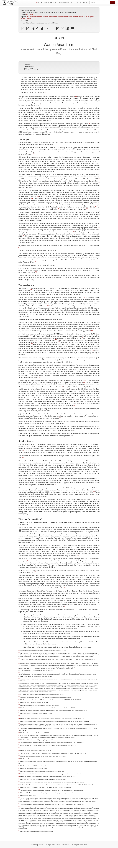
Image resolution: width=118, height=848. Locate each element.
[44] (78, 555)
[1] (44, 92)
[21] (31, 289)
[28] (56, 339)
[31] (93, 350)
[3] (40, 104)
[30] (32, 343)
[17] (23, 235)
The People (27, 64)
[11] (32, 198)
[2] (76, 96)
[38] (76, 430)
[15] (98, 227)
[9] (98, 182)
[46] (35, 571)
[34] (84, 382)
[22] (84, 297)
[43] (94, 491)
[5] (89, 123)
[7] (55, 171)
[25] (92, 330)
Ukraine (28, 19)
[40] (67, 452)
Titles (47, 845)
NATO (85, 17)
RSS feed (41, 845)
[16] (74, 231)
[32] (40, 377)
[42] (55, 484)
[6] (34, 153)
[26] (31, 335)
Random (34, 845)
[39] (24, 450)
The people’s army (29, 66)
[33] (85, 380)
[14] (87, 208)
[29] (59, 341)
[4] (70, 118)
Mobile (73, 845)
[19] (35, 261)
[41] (23, 457)
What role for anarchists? (31, 70)
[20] (36, 272)
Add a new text (82, 845)
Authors (52, 845)
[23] (48, 305)
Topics (58, 845)
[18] (19, 247)
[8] (98, 178)
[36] (74, 405)
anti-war (72, 17)
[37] (60, 417)
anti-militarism (53, 17)
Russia (23, 19)
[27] (82, 337)
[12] (96, 206)
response (91, 17)
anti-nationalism (63, 17)
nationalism (79, 17)
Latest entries (66, 845)
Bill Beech (29, 14)
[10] (38, 196)
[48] (65, 606)
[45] (28, 560)
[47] (65, 587)
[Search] (99, 2)
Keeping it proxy (28, 68)
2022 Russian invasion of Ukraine (37, 17)
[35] (62, 386)
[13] (58, 208)
